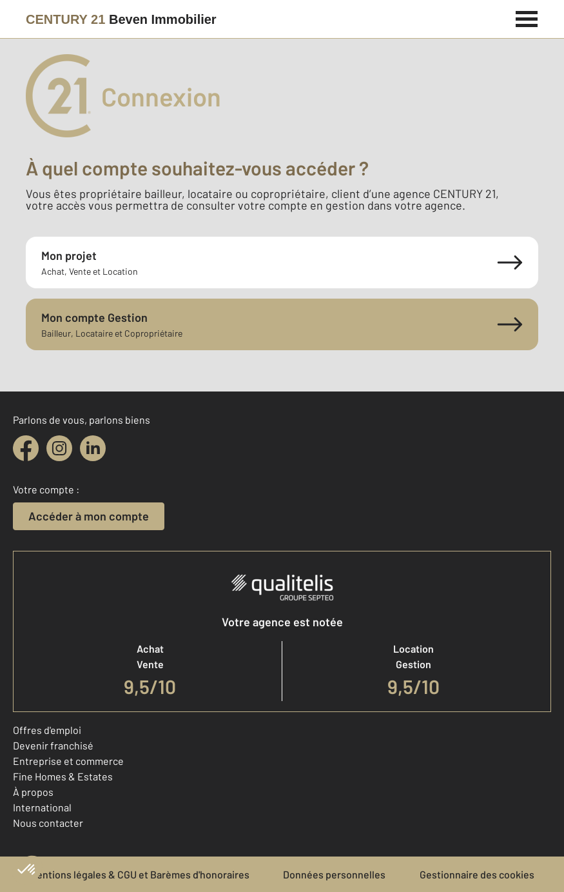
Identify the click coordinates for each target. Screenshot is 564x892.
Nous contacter (48, 823)
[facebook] (26, 448)
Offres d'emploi (47, 730)
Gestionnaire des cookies (477, 874)
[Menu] (527, 17)
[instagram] (59, 448)
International (42, 807)
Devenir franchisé (53, 745)
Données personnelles (334, 874)
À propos (33, 792)
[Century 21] (121, 19)
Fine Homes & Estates (63, 776)
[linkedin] (93, 448)
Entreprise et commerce (68, 761)
